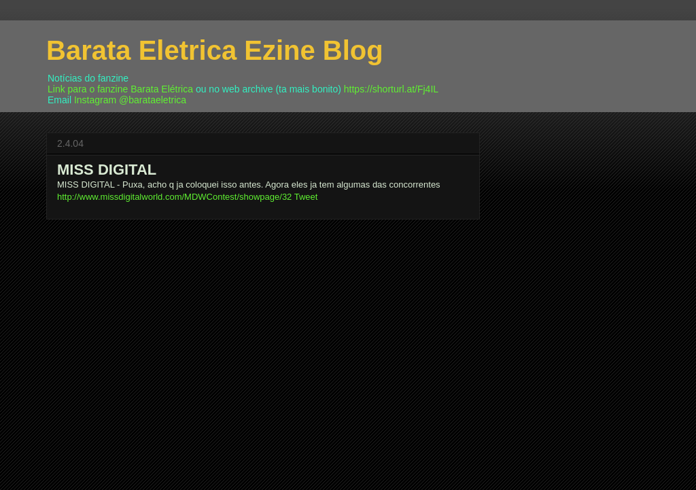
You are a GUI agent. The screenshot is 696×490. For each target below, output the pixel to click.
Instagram (95, 99)
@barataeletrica (152, 99)
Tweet (306, 197)
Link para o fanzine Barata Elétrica (120, 89)
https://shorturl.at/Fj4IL (391, 89)
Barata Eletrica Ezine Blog (214, 50)
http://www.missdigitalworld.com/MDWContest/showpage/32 (174, 197)
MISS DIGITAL (106, 169)
